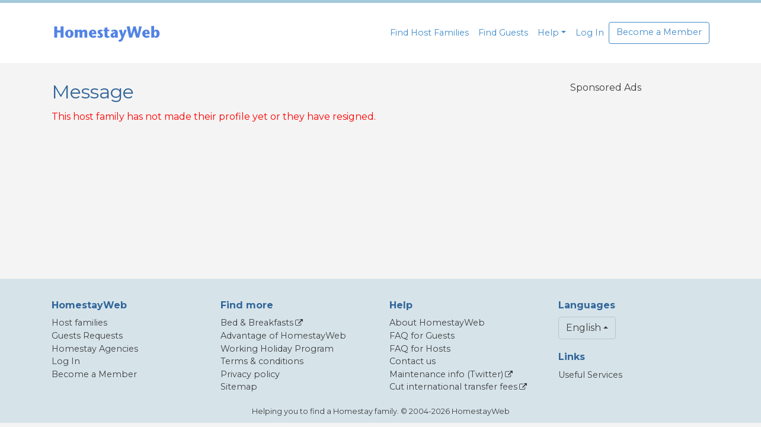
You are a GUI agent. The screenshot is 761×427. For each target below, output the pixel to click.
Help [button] (548, 32)
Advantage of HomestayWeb (283, 335)
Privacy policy (250, 374)
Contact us (412, 361)
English (583, 327)
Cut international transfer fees (453, 386)
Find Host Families (429, 32)
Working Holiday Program (277, 348)
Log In (589, 32)
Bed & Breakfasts (256, 322)
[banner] (107, 33)
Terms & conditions (261, 361)
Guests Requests (87, 335)
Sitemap (238, 386)
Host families (79, 322)
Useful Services (590, 374)
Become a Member (659, 32)
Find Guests (503, 32)
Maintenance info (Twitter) (446, 374)
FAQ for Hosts (419, 348)
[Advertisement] (606, 178)
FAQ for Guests (422, 335)
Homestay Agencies (95, 348)
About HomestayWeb (437, 322)
